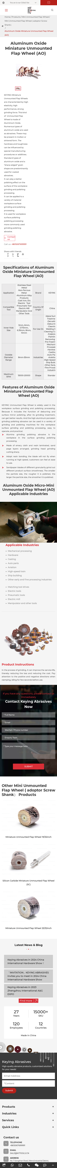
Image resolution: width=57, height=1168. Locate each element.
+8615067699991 (19, 244)
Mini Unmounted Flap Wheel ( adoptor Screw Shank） (26, 23)
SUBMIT (28, 766)
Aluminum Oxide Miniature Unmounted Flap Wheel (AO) (29, 33)
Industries (9, 1113)
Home (7, 17)
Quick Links (10, 1127)
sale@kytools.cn (19, 1153)
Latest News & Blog (29, 946)
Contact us (9, 238)
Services (8, 1120)
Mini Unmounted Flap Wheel (35, 17)
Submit (9, 1090)
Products (16, 17)
